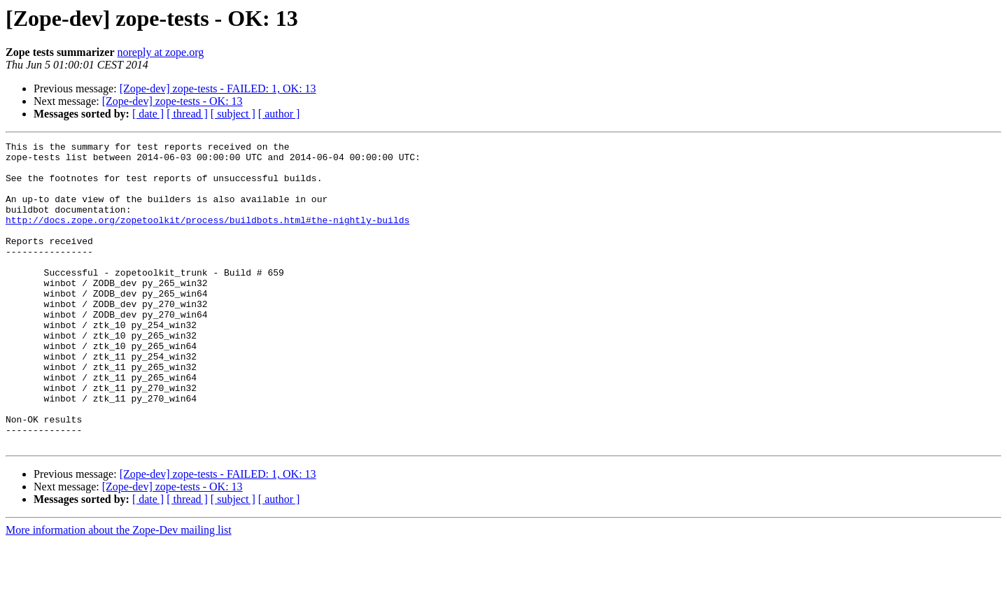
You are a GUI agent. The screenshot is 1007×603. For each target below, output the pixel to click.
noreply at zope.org (161, 52)
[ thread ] (187, 114)
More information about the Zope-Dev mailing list (119, 591)
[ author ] (279, 114)
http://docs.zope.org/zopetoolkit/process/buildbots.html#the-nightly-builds (207, 236)
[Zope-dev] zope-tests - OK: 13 (172, 101)
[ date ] (148, 114)
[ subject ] (233, 114)
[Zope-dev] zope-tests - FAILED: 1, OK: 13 (218, 88)
